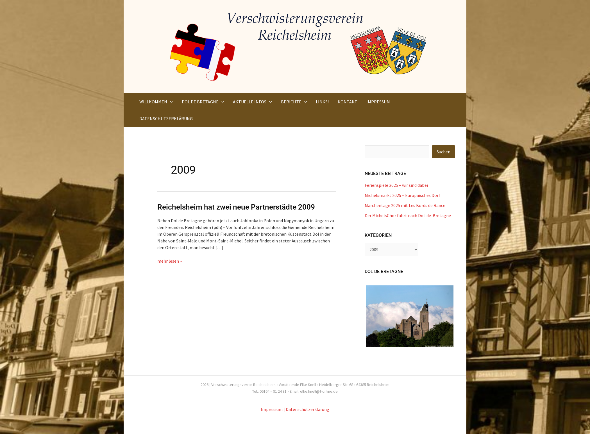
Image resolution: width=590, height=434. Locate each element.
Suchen (443, 151)
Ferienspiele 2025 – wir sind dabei (396, 185)
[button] (170, 101)
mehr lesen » (169, 261)
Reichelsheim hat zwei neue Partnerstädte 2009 (236, 207)
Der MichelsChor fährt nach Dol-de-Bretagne (408, 215)
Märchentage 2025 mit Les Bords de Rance (405, 205)
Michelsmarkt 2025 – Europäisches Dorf (402, 195)
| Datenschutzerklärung (306, 409)
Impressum (272, 409)
